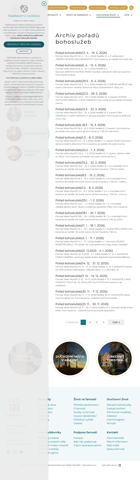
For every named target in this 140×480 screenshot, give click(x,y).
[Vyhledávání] (131, 7)
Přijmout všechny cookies (24, 44)
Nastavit (24, 51)
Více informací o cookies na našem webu (24, 78)
